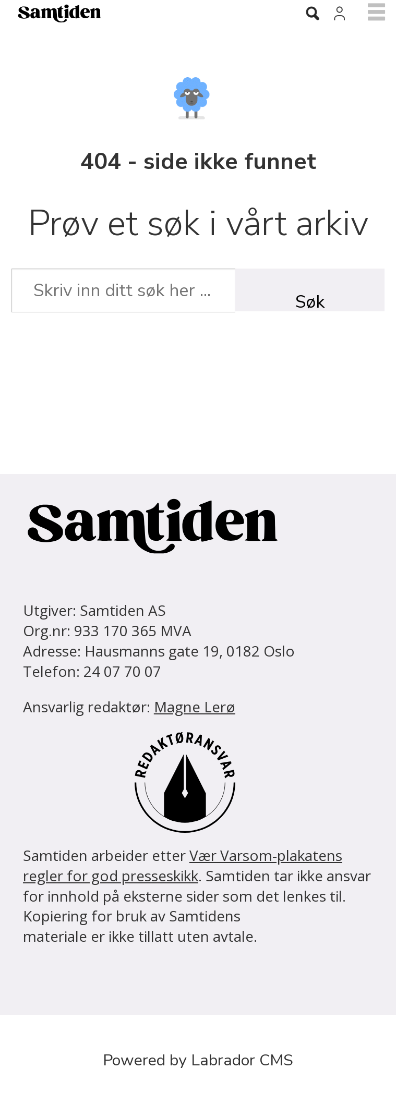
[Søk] (312, 14)
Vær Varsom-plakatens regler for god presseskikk (182, 865)
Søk (310, 300)
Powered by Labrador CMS (198, 1060)
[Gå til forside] (136, 13)
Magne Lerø (194, 706)
